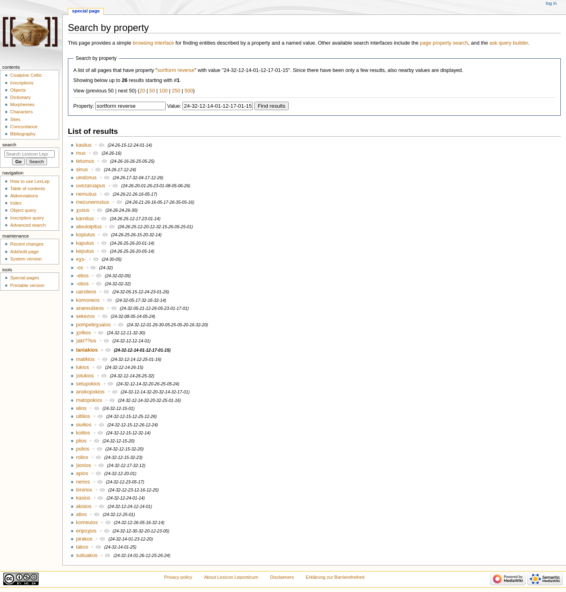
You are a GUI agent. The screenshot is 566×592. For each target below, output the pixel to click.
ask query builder (508, 43)
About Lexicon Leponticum (231, 577)
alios (81, 408)
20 (142, 91)
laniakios (87, 350)
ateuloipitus (89, 226)
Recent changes (26, 244)
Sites (15, 119)
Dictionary (20, 97)
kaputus (85, 243)
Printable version (27, 285)
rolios (82, 457)
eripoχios (86, 531)
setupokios (88, 384)
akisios (84, 506)
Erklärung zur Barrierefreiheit (335, 577)
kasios (83, 498)
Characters (21, 111)
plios (81, 441)
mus (81, 153)
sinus (82, 169)
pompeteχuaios (93, 325)
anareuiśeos (90, 308)
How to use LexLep (29, 181)
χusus (82, 210)
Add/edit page (24, 251)
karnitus (85, 218)
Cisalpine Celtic (26, 75)
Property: (83, 106)
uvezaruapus (90, 185)
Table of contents (27, 188)
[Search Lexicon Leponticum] (29, 154)
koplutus (85, 235)
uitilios (83, 416)
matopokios (89, 400)
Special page (86, 10)
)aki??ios (86, 341)
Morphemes (22, 104)
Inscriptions (21, 82)
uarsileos (86, 292)
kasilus (84, 145)
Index (15, 203)
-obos (82, 284)
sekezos (85, 316)
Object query (23, 210)
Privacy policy (178, 577)
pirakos (84, 539)
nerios (83, 482)
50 (152, 91)
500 (189, 91)
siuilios (83, 425)
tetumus (85, 161)
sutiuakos (87, 555)
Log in (551, 3)
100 (163, 91)
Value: (174, 106)
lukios (82, 367)
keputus (85, 251)
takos (82, 547)
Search (9, 144)
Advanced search (28, 225)
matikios (85, 359)
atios (81, 514)
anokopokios (90, 392)
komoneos (88, 300)
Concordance (23, 126)
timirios (84, 490)
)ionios (83, 465)
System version (25, 258)
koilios (83, 433)
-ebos (82, 276)
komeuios (87, 522)
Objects (18, 90)
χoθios (83, 333)
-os (79, 267)
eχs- (81, 259)
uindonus (86, 177)
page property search (444, 43)
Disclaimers (282, 577)
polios (82, 449)
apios (82, 473)
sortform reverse (175, 70)
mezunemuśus (92, 202)
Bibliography (22, 133)
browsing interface (153, 43)
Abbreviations (24, 195)
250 (176, 91)
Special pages (24, 277)
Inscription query (27, 217)
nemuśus (86, 194)
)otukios (85, 376)
